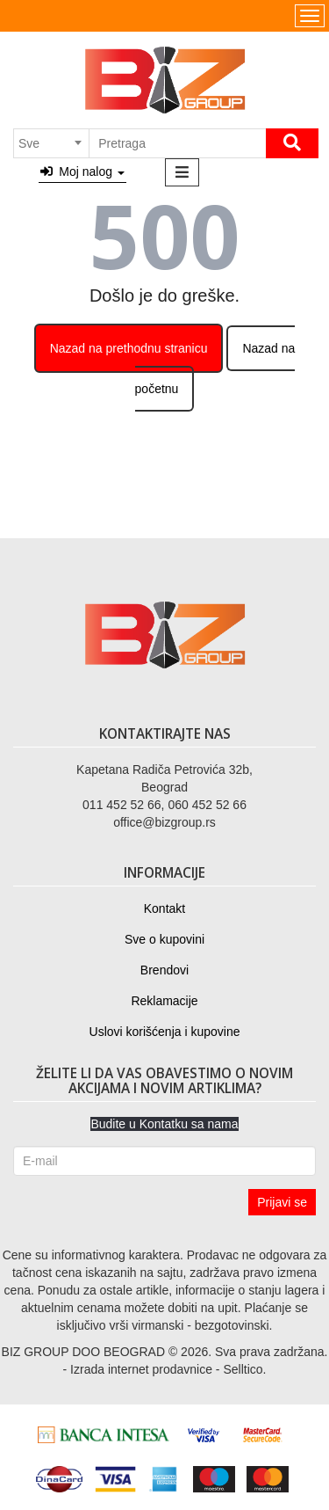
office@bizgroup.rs (164, 822)
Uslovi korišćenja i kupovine (164, 1032)
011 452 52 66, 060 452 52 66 (164, 805)
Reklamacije (164, 1001)
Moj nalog (82, 171)
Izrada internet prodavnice (141, 1369)
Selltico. (244, 1369)
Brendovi (164, 970)
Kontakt (164, 908)
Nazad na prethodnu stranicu (129, 348)
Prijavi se (282, 1202)
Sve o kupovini (164, 939)
